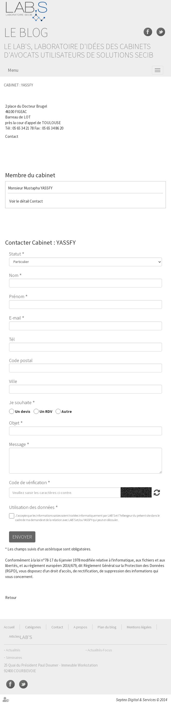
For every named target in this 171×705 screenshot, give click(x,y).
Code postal (21, 360)
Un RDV (46, 411)
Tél (12, 339)
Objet (14, 423)
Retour (11, 597)
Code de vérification (28, 482)
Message (17, 444)
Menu (13, 70)
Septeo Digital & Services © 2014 (141, 699)
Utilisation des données (32, 507)
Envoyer (22, 536)
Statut (15, 254)
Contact (11, 136)
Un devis (22, 411)
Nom (13, 275)
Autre (66, 411)
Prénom (16, 296)
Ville (13, 381)
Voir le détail (19, 201)
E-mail (15, 318)
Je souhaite (20, 402)
